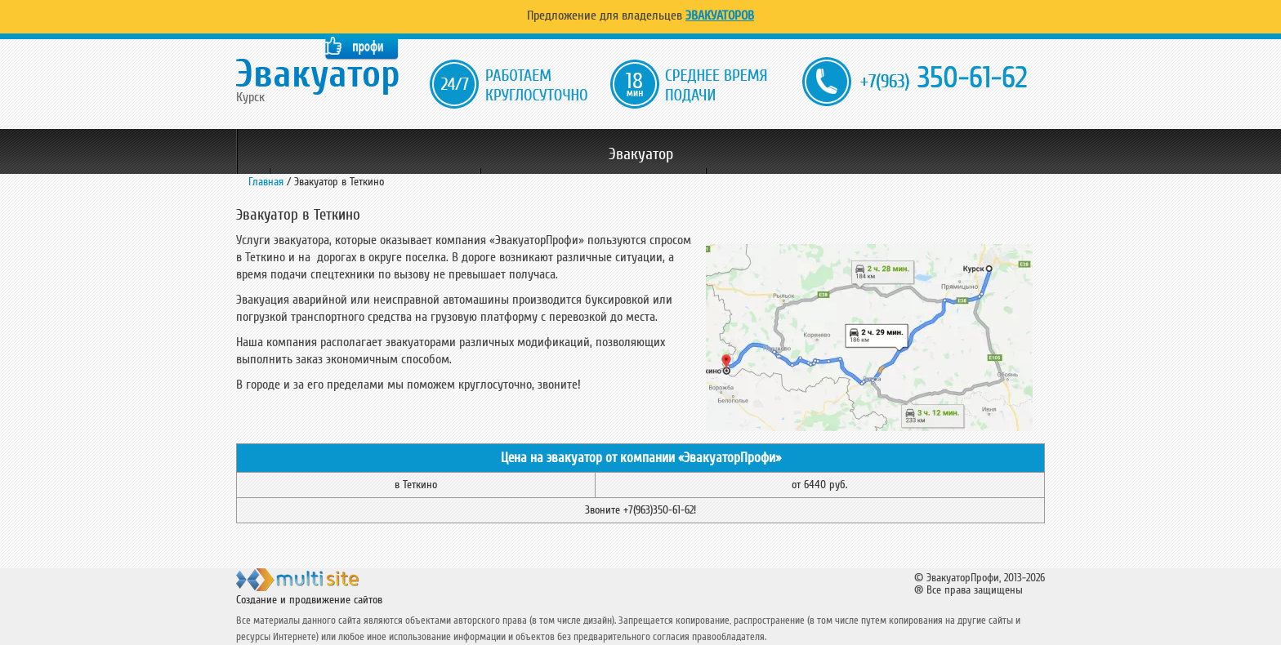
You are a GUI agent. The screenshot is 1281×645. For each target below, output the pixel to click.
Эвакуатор (641, 154)
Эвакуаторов (719, 15)
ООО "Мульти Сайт (325, 586)
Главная (265, 182)
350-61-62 (943, 78)
